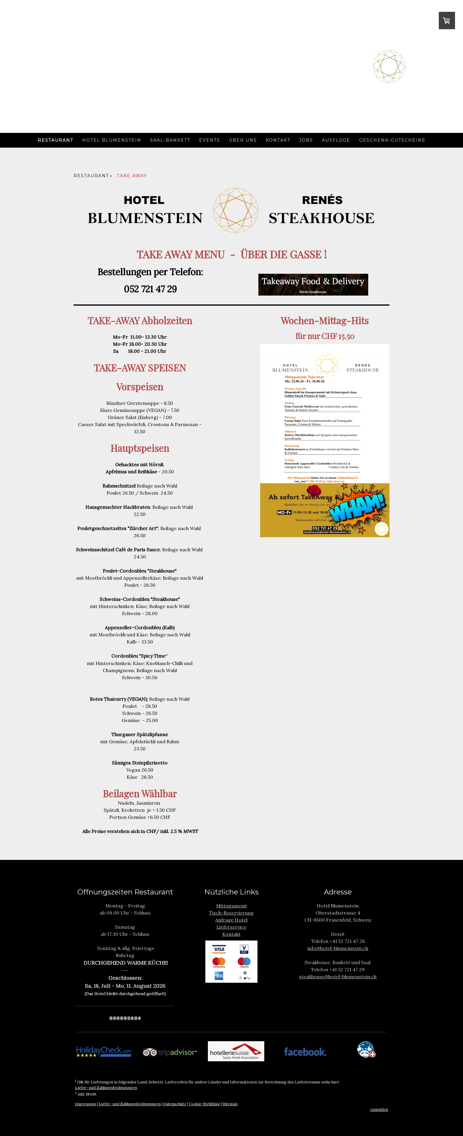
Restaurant (55, 140)
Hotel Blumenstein (111, 140)
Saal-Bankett (170, 140)
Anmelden (379, 1109)
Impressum (85, 1103)
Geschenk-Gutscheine (392, 140)
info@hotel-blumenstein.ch (337, 948)
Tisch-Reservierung (231, 913)
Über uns (243, 140)
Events (209, 140)
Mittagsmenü (231, 906)
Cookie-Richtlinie (204, 1103)
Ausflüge (336, 140)
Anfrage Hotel (231, 920)
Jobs (306, 140)
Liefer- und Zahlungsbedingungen (106, 1087)
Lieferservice (231, 927)
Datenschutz (174, 1103)
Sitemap (230, 1103)
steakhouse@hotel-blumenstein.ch (337, 976)
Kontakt (278, 140)
